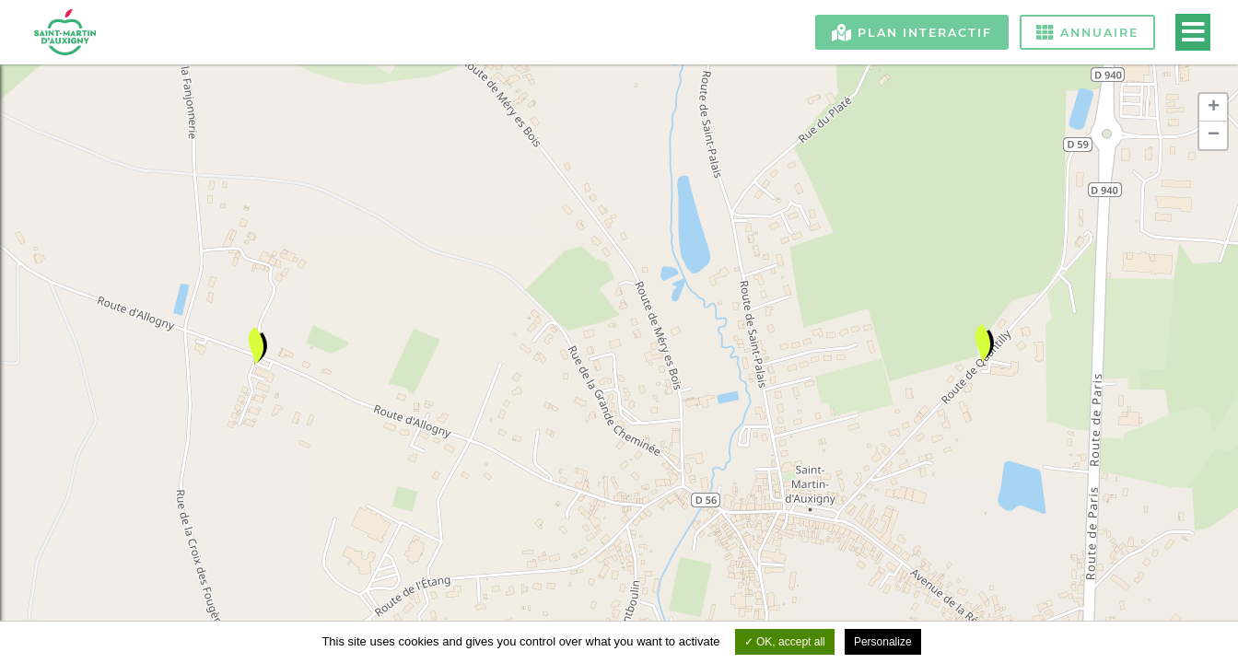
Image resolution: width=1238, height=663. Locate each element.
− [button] (1214, 135)
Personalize (883, 641)
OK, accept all (784, 641)
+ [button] (1214, 108)
